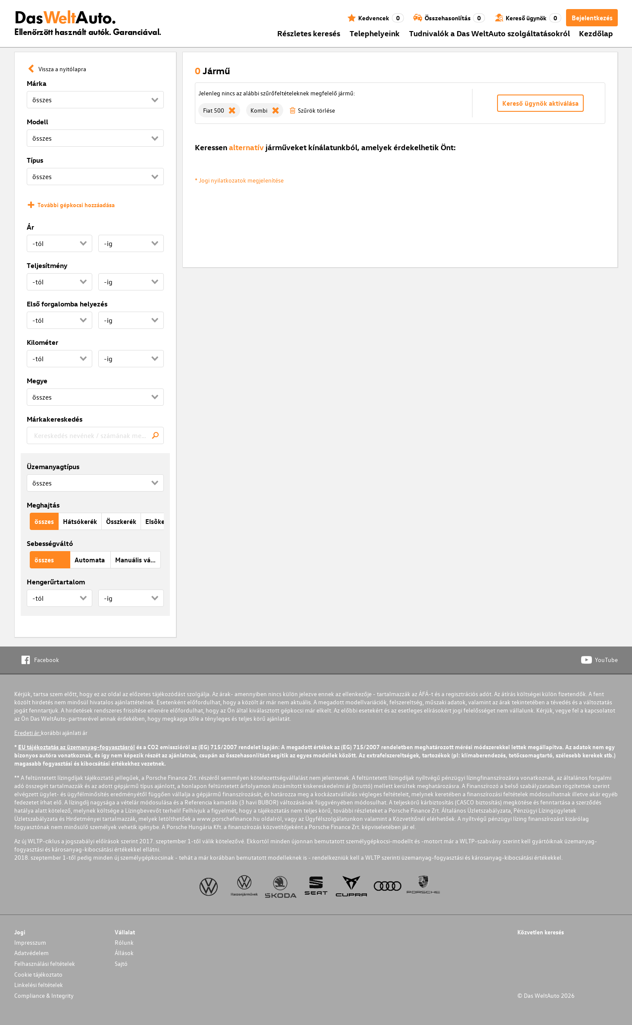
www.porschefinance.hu (228, 818)
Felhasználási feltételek (44, 963)
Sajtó (121, 963)
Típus (35, 160)
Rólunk (124, 942)
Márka (37, 83)
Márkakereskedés (54, 419)
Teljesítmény (47, 265)
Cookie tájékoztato (38, 974)
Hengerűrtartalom (56, 581)
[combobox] (95, 435)
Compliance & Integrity (44, 995)
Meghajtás (43, 505)
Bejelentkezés (592, 17)
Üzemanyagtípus (53, 466)
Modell (37, 121)
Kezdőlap (596, 33)
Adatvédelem (31, 953)
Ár (30, 227)
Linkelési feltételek (38, 985)
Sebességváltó (50, 543)
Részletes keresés (308, 33)
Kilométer (42, 342)
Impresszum (30, 942)
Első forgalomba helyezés (67, 304)
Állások (124, 953)
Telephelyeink (375, 33)
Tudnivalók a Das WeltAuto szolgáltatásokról (489, 33)
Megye (37, 380)
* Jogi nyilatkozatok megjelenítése (239, 180)
